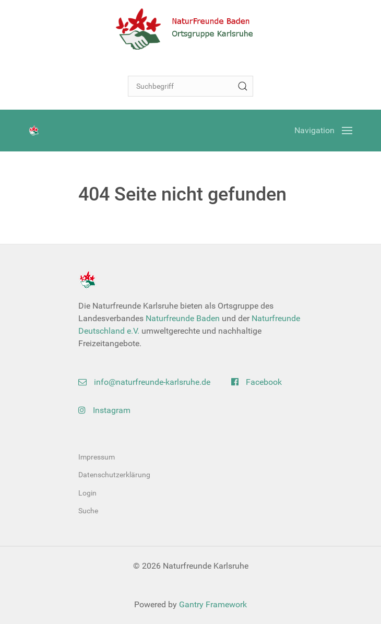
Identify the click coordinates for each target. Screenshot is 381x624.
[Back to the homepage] (190, 29)
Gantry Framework (213, 604)
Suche (88, 511)
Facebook (256, 382)
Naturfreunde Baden (183, 318)
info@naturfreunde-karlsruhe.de (144, 382)
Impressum (96, 457)
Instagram (104, 410)
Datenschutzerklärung (114, 474)
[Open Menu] (323, 130)
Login (87, 493)
